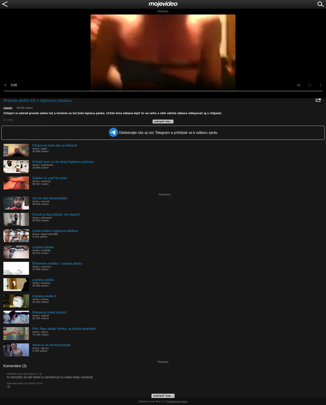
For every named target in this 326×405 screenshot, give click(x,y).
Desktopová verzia (177, 401)
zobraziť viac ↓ (163, 121)
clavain (7, 107)
